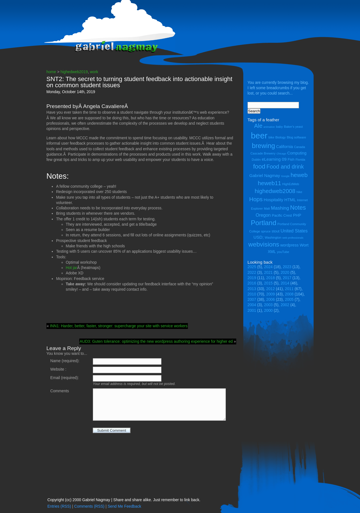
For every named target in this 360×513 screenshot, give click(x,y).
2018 (270, 278)
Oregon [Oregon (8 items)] (263, 215)
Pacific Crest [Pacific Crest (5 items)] (282, 215)
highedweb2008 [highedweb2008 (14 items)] (275, 191)
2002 (285, 305)
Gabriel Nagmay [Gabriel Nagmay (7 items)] (264, 175)
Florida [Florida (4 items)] (300, 159)
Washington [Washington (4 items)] (273, 237)
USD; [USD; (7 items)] (258, 237)
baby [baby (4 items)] (279, 126)
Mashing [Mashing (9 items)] (280, 208)
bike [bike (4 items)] (271, 137)
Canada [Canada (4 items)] (299, 147)
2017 (287, 278)
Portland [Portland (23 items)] (263, 223)
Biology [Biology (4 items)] (280, 137)
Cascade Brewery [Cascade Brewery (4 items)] (263, 153)
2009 (270, 294)
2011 (289, 289)
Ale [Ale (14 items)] (258, 125)
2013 (252, 289)
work (94, 72)
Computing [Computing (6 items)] (296, 153)
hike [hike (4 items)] (299, 192)
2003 (268, 305)
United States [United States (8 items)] (293, 230)
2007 (252, 299)
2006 (270, 299)
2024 (268, 267)
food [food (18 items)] (259, 166)
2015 (268, 283)
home (51, 72)
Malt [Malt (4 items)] (267, 208)
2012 (270, 289)
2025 (252, 267)
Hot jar (71, 268)
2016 (252, 283)
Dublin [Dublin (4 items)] (256, 159)
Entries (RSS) (59, 506)
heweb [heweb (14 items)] (299, 175)
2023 (287, 267)
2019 (252, 278)
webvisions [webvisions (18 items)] (263, 244)
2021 (268, 272)
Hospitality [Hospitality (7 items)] (274, 199)
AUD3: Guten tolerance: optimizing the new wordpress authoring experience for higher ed (156, 341)
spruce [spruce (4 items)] (266, 231)
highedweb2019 (74, 72)
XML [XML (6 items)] (272, 251)
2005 (289, 299)
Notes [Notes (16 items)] (298, 207)
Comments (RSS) (89, 506)
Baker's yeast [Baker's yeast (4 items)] (293, 126)
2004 (252, 305)
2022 (252, 272)
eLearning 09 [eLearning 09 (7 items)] (274, 159)
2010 (252, 294)
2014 (285, 283)
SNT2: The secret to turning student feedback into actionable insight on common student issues (139, 82)
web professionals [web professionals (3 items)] (292, 237)
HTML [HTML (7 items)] (290, 199)
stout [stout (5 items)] (276, 231)
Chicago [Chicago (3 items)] (281, 153)
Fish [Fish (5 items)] (291, 159)
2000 (268, 310)
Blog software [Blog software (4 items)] (296, 137)
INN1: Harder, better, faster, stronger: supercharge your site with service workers (118, 326)
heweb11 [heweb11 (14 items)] (269, 183)
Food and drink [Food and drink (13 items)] (285, 166)
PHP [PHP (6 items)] (297, 215)
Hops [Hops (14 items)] (256, 199)
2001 (252, 310)
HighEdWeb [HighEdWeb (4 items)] (290, 184)
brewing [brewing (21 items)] (263, 145)
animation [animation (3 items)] (269, 127)
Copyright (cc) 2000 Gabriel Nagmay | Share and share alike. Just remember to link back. (123, 500)
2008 (289, 294)
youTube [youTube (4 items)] (283, 252)
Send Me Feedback (124, 506)
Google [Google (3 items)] (285, 176)
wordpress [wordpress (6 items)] (289, 245)
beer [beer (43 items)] (259, 135)
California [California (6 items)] (284, 146)
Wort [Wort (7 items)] (304, 245)
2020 (285, 272)
